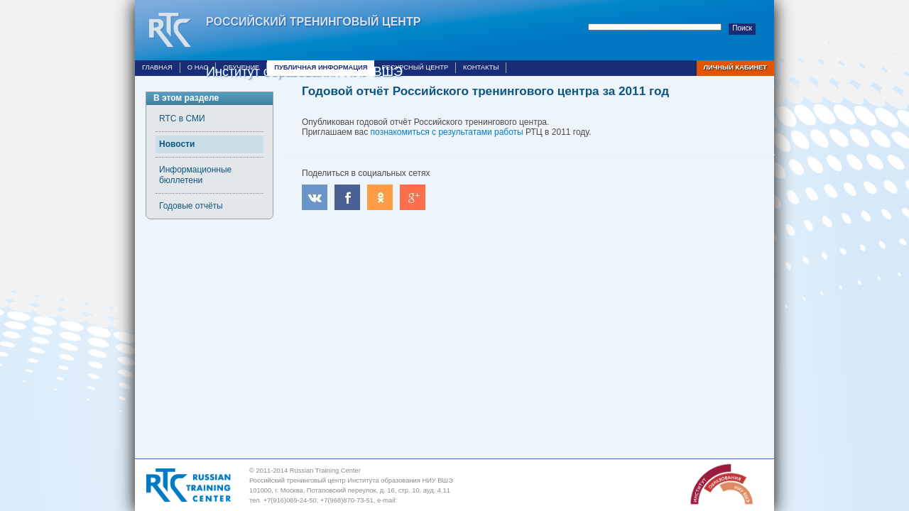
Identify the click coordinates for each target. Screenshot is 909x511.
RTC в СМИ (182, 118)
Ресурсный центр (414, 67)
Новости (177, 144)
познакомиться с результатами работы (447, 132)
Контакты (481, 67)
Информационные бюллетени (195, 175)
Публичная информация (320, 67)
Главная (157, 67)
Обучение (241, 67)
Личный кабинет (735, 67)
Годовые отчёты (191, 206)
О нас (197, 67)
